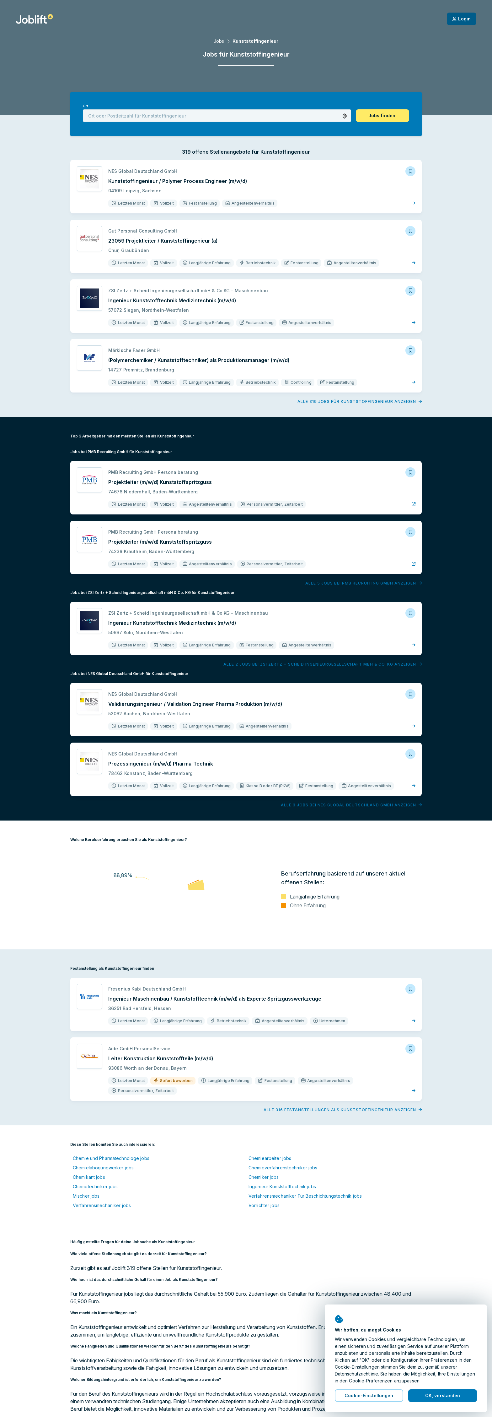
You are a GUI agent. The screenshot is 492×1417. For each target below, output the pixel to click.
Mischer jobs (86, 1196)
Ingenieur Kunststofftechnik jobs (282, 1186)
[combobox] (217, 115)
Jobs (219, 41)
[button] (344, 116)
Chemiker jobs (264, 1177)
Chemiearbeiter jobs (270, 1158)
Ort (85, 106)
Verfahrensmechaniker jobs (102, 1205)
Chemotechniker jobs (95, 1186)
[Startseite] (34, 19)
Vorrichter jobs (264, 1205)
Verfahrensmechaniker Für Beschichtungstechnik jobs (305, 1196)
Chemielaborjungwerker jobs (103, 1167)
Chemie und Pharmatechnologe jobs (111, 1158)
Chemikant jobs (89, 1177)
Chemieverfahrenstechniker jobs (283, 1167)
